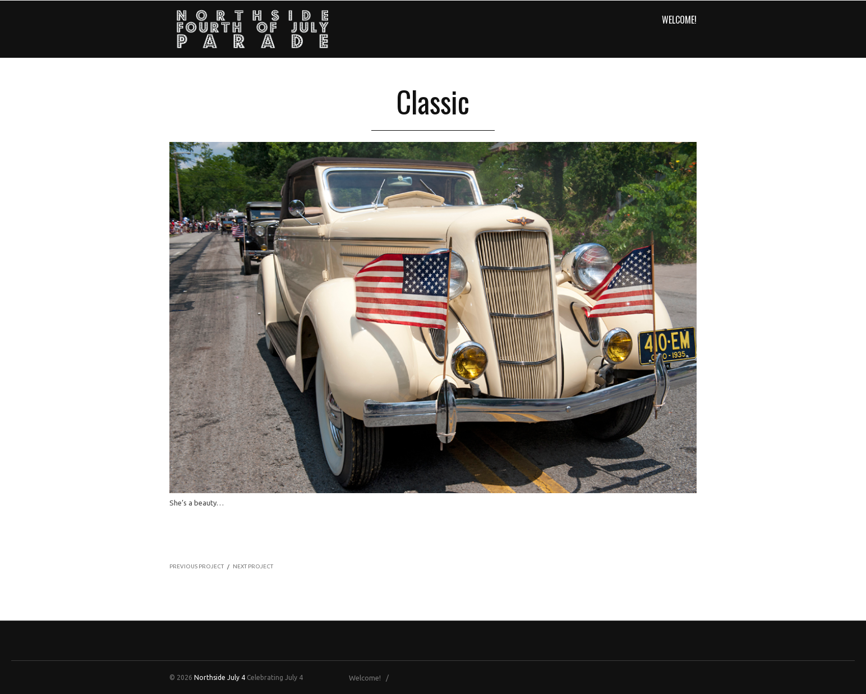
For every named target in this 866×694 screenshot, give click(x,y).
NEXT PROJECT (253, 566)
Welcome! (679, 19)
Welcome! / (371, 678)
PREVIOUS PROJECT (196, 566)
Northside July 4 (219, 677)
